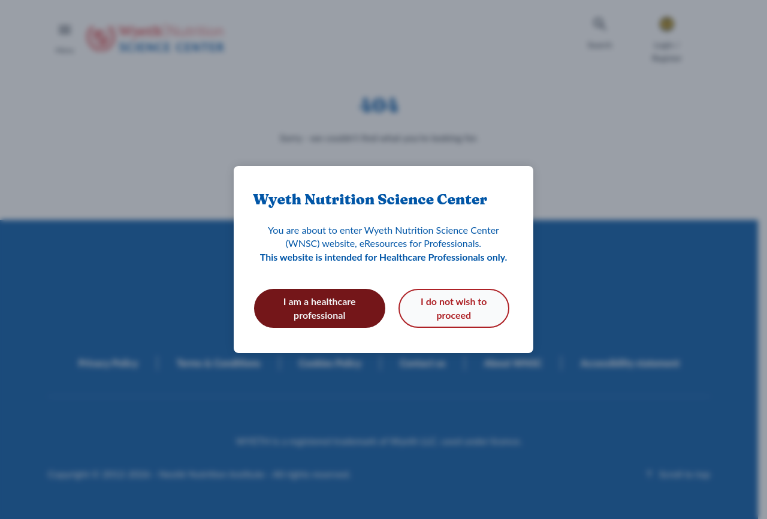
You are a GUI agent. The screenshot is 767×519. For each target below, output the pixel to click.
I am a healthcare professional (319, 307)
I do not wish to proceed (454, 307)
